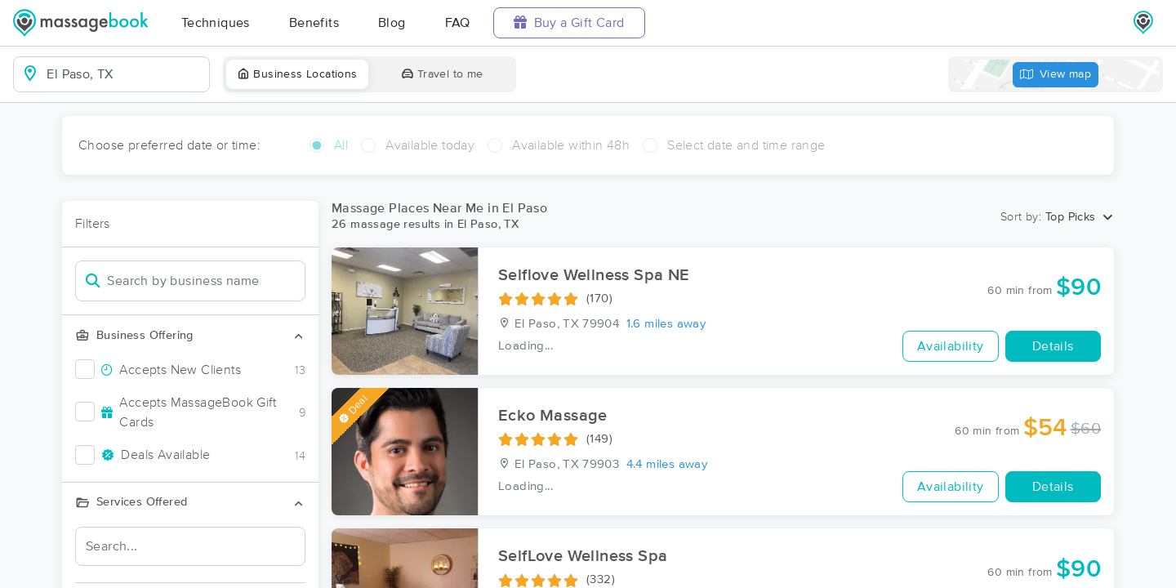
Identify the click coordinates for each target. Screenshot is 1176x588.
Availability (950, 346)
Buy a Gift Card (569, 22)
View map (1056, 75)
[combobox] (125, 74)
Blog (392, 22)
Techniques (215, 22)
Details (1053, 346)
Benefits (314, 22)
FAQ (457, 22)
